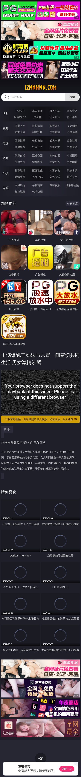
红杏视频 (20, 191)
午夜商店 (37, 185)
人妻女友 (55, 170)
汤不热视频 (72, 185)
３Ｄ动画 (72, 125)
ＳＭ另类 (72, 132)
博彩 (6, 113)
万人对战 (55, 110)
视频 (6, 128)
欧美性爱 (72, 140)
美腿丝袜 (20, 162)
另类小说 (37, 176)
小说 (6, 173)
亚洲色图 (37, 155)
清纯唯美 (37, 162)
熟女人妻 (20, 132)
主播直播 (55, 132)
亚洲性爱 (20, 140)
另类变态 (72, 147)
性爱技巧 (72, 176)
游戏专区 (72, 110)
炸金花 (37, 117)
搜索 (72, 97)
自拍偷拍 (37, 125)
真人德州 (37, 110)
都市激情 (20, 170)
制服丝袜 (20, 147)
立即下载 (67, 768)
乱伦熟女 (55, 147)
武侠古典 (72, 170)
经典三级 (37, 147)
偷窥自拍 (20, 155)
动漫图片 (72, 155)
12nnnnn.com (40, 87)
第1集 (7, 429)
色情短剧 (37, 191)
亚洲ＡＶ (20, 125)
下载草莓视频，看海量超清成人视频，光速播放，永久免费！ (41, 419)
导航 (6, 188)
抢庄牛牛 (72, 117)
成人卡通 (55, 140)
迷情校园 (20, 176)
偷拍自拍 (37, 140)
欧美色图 (55, 155)
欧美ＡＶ (55, 125)
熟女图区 (55, 162)
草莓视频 (55, 185)
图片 (6, 158)
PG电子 (20, 110)
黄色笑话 (55, 176)
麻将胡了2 (20, 117)
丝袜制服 (37, 132)
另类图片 (72, 162)
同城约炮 (20, 185)
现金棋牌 (55, 117)
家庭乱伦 (37, 170)
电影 (6, 143)
